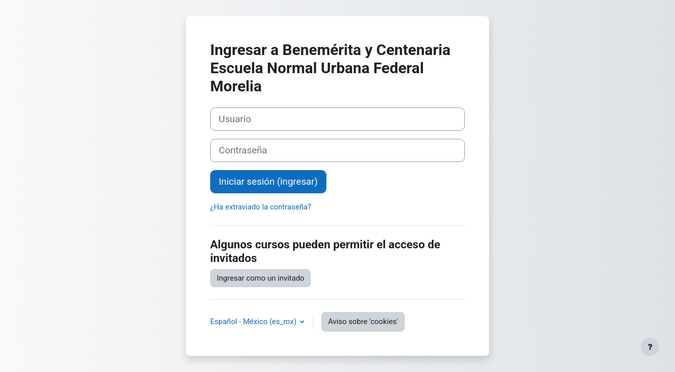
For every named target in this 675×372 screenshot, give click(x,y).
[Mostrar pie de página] (650, 347)
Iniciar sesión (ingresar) (268, 181)
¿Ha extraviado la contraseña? (260, 206)
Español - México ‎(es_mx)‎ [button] (254, 321)
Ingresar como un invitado (260, 278)
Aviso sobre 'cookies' (363, 321)
